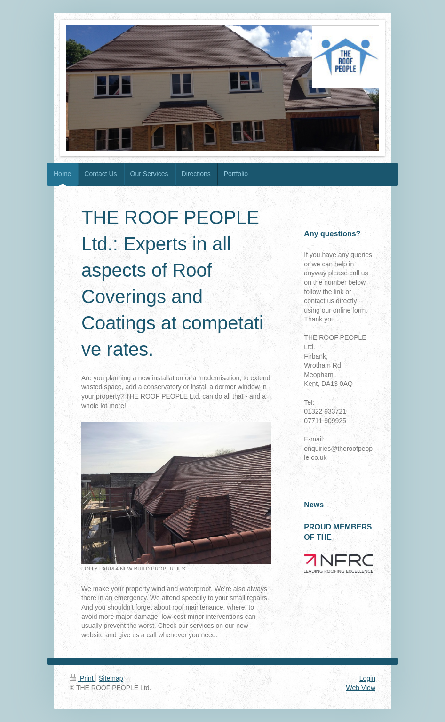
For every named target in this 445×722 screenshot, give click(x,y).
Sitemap (111, 678)
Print (82, 678)
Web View (360, 687)
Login (367, 678)
